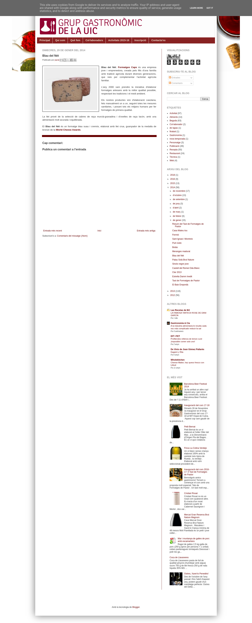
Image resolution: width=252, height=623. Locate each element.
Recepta (174, 149)
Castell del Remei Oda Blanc (186, 268)
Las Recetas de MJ (180, 310)
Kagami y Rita (177, 352)
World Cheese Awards (68, 129)
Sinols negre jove (180, 264)
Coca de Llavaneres (179, 557)
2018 (173, 175)
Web (172, 160)
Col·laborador (176, 124)
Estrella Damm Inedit (182, 276)
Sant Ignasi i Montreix (182, 239)
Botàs (175, 247)
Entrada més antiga (146, 230)
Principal (45, 40)
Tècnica (173, 157)
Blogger (136, 607)
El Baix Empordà (180, 284)
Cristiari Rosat (191, 493)
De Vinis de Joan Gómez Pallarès (187, 349)
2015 (173, 183)
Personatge (175, 142)
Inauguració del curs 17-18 (196, 405)
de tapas (174, 128)
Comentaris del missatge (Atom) (72, 236)
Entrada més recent (52, 230)
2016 (173, 179)
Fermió (175, 235)
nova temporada (177, 139)
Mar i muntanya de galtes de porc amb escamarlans (193, 539)
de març (177, 212)
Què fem (75, 40)
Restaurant (175, 153)
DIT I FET (175, 336)
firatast (173, 131)
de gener (177, 220)
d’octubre (177, 195)
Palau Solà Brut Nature (183, 259)
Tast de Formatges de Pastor (186, 280)
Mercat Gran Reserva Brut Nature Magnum (196, 515)
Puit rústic (177, 243)
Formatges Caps (127, 67)
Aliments (174, 117)
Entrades (174, 77)
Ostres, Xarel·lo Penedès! (196, 573)
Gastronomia (176, 135)
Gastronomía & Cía (180, 323)
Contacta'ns (158, 40)
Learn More (196, 8)
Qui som (60, 40)
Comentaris (176, 83)
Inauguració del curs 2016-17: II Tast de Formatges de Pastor (196, 472)
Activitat (173, 113)
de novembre (179, 191)
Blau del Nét (178, 255)
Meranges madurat (181, 251)
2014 (173, 187)
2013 (173, 291)
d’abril (176, 207)
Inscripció (140, 40)
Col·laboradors (94, 40)
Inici (99, 230)
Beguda (173, 120)
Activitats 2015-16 (118, 40)
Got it (209, 8)
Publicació (174, 146)
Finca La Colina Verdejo (195, 448)
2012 (173, 295)
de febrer (177, 216)
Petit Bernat (189, 426)
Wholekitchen (178, 360)
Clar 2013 (177, 272)
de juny (176, 203)
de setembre (179, 199)
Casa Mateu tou (179, 230)
